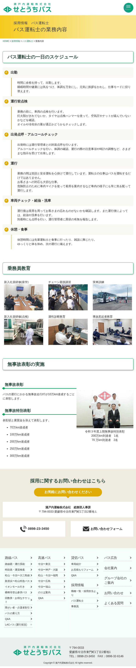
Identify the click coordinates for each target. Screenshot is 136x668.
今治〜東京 (44, 565)
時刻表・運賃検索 (15, 571)
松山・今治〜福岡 (48, 577)
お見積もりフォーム (82, 571)
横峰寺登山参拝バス (16, 594)
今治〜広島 (44, 582)
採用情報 (16, 41)
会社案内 (110, 570)
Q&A (7, 620)
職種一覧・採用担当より (83, 594)
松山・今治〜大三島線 (17, 577)
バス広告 (110, 559)
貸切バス (77, 559)
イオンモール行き (15, 588)
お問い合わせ (113, 595)
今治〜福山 (44, 588)
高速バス (44, 559)
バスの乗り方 (12, 615)
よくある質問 (113, 605)
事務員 (75, 608)
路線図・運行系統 (15, 565)
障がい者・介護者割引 (17, 609)
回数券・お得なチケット (17, 601)
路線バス (11, 559)
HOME (6, 41)
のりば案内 (44, 594)
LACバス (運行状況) (16, 626)
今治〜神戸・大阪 (48, 571)
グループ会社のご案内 (115, 582)
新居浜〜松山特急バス (17, 582)
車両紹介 (76, 565)
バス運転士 (27, 41)
